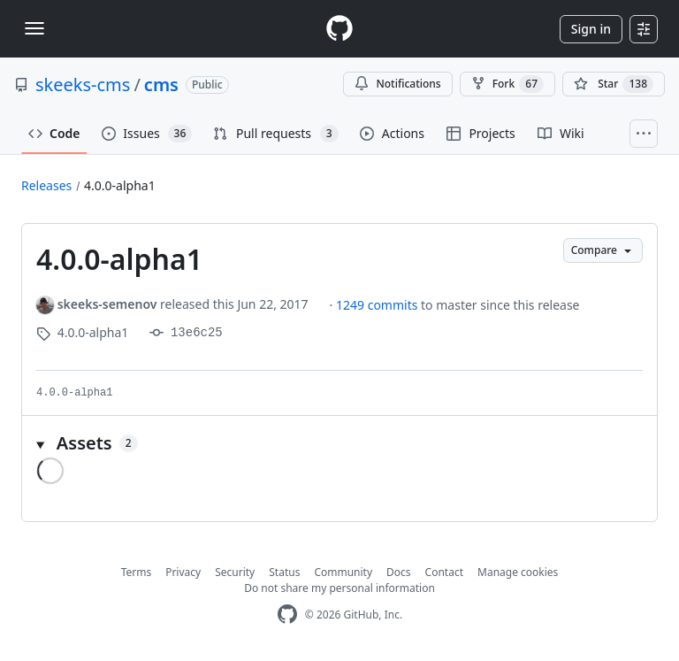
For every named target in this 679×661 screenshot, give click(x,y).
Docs (398, 572)
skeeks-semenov (107, 304)
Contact (444, 572)
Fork (507, 84)
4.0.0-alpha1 (120, 185)
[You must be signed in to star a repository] (613, 84)
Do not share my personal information (339, 588)
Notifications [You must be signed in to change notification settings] (397, 83)
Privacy (183, 572)
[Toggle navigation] (34, 28)
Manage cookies (517, 572)
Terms (136, 572)
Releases (46, 185)
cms (161, 84)
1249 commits (378, 304)
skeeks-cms (82, 84)
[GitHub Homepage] (287, 614)
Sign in (591, 28)
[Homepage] (339, 28)
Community (343, 572)
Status (284, 572)
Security (235, 572)
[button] (339, 443)
